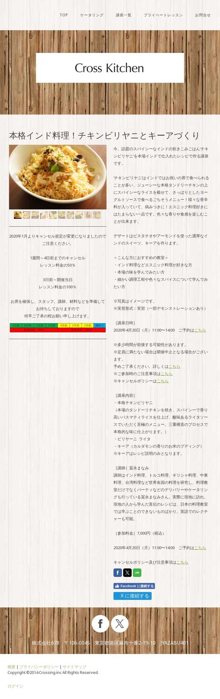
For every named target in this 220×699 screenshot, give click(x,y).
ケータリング (92, 15)
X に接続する (132, 595)
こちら (200, 330)
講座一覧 (124, 15)
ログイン (15, 686)
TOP (64, 15)
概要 (11, 666)
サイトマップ (74, 666)
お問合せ (203, 15)
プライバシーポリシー (39, 666)
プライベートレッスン (163, 15)
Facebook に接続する (134, 586)
